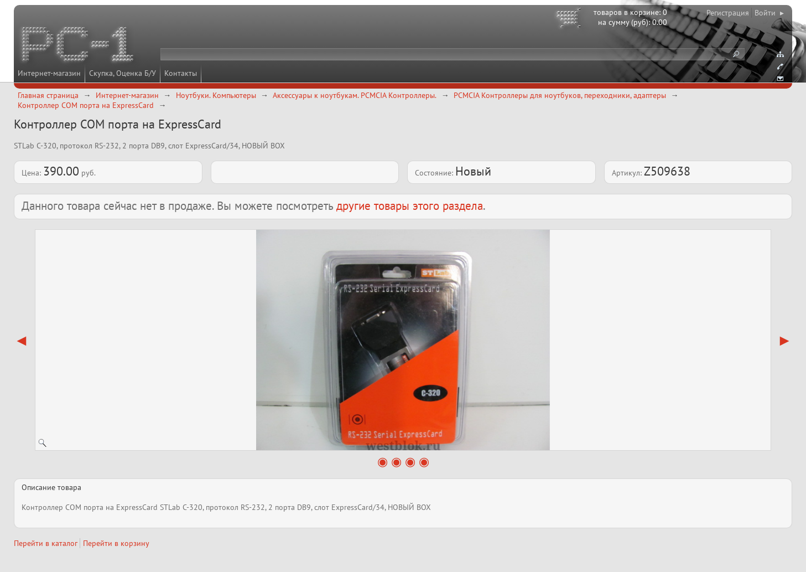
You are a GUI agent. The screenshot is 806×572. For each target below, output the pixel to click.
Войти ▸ (769, 13)
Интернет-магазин (49, 73)
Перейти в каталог (45, 543)
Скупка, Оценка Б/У (122, 73)
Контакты (180, 73)
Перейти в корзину (116, 543)
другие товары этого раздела (409, 205)
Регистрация (727, 13)
